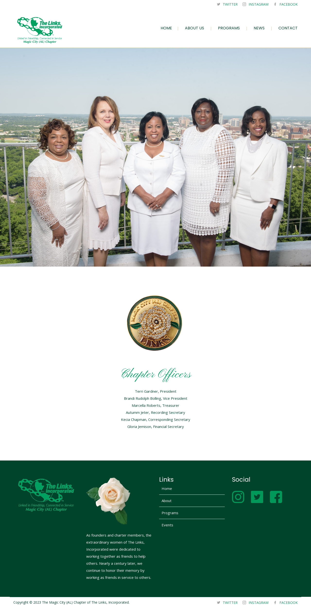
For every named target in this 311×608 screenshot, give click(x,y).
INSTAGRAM (258, 4)
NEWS (259, 28)
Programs (170, 512)
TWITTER (230, 4)
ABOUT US (194, 28)
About (167, 500)
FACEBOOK (288, 4)
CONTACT (288, 28)
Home (167, 488)
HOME (166, 28)
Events (167, 524)
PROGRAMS (229, 28)
